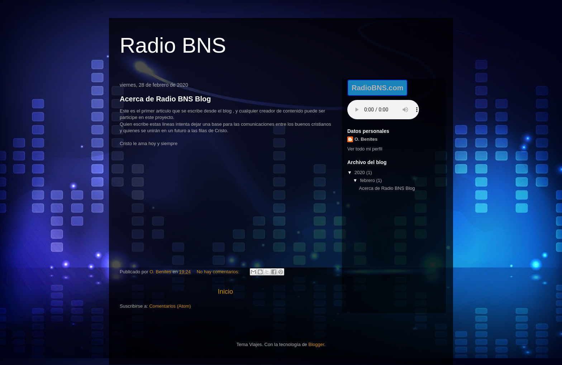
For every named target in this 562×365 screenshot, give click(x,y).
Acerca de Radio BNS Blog (165, 99)
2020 (360, 172)
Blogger (316, 344)
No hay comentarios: (219, 271)
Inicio (225, 291)
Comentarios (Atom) (170, 306)
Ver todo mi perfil (364, 149)
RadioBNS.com (377, 88)
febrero (368, 180)
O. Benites (365, 139)
